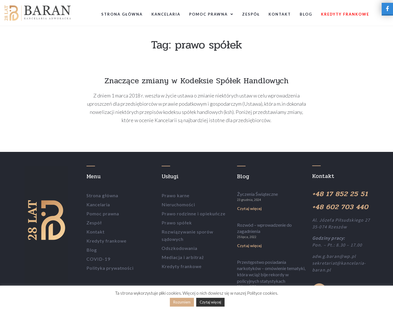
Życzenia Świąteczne (257, 194)
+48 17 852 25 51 (340, 194)
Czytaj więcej (249, 208)
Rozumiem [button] (182, 302)
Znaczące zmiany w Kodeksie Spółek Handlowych (197, 81)
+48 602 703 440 (340, 207)
